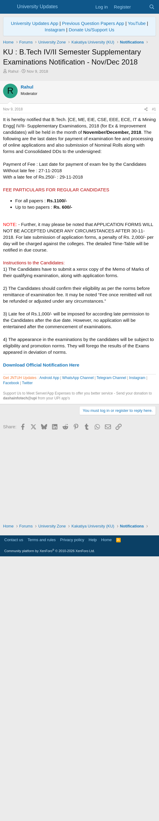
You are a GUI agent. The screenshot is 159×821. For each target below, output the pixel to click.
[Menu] (8, 7)
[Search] (152, 6)
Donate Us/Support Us (91, 29)
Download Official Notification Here (41, 450)
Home (106, 801)
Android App (49, 551)
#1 (154, 194)
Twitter (27, 556)
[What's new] (140, 6)
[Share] (146, 194)
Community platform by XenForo (49, 812)
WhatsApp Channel (78, 551)
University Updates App (34, 23)
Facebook (11, 556)
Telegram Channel (111, 551)
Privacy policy (72, 801)
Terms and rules (42, 801)
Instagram (55, 29)
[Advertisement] (79, 119)
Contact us (13, 801)
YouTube (137, 23)
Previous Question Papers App (93, 23)
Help (93, 801)
